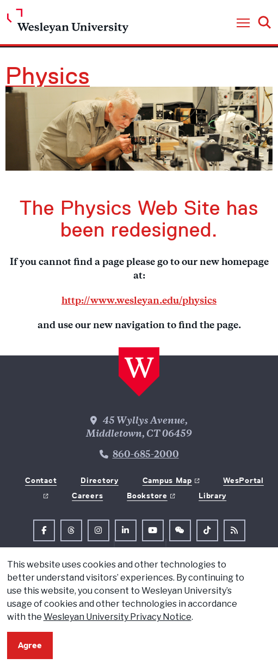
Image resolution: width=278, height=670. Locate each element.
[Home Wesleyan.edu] (67, 24)
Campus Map (167, 480)
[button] (243, 23)
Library (212, 495)
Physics (47, 75)
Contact (41, 480)
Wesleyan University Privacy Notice (117, 617)
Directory (99, 480)
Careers (87, 495)
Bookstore (147, 495)
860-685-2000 (146, 455)
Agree (30, 645)
